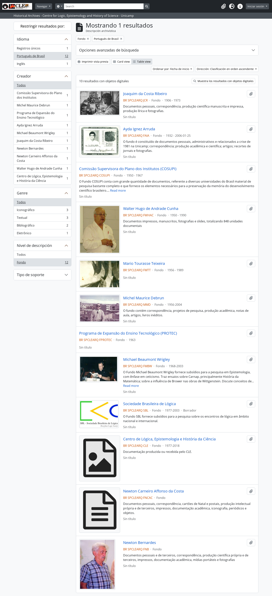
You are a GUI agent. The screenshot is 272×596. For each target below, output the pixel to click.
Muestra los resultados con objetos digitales (223, 81)
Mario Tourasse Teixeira (144, 263)
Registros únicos (42, 49)
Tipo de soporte (30, 274)
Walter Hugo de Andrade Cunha (42, 169)
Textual (42, 218)
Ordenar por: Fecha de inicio (171, 69)
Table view (142, 61)
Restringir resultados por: (42, 26)
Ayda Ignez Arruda (42, 126)
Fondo (42, 263)
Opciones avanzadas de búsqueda (109, 50)
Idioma (23, 39)
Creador (24, 76)
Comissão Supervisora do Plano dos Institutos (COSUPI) (127, 169)
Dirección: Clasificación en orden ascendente (225, 69)
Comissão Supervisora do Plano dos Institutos (42, 95)
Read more (118, 190)
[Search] (104, 6)
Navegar (42, 6)
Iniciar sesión (256, 6)
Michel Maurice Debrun (42, 106)
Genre (22, 193)
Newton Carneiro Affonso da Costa (42, 158)
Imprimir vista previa (93, 61)
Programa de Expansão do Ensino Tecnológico (42, 115)
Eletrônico (42, 234)
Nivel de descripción (34, 245)
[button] (223, 6)
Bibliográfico (42, 226)
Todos (21, 85)
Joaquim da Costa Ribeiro (42, 141)
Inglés (42, 64)
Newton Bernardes (42, 149)
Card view (121, 61)
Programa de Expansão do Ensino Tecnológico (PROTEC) (128, 333)
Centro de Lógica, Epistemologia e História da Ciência (42, 178)
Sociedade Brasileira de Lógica (149, 404)
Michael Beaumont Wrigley (42, 134)
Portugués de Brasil (42, 57)
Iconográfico (42, 211)
